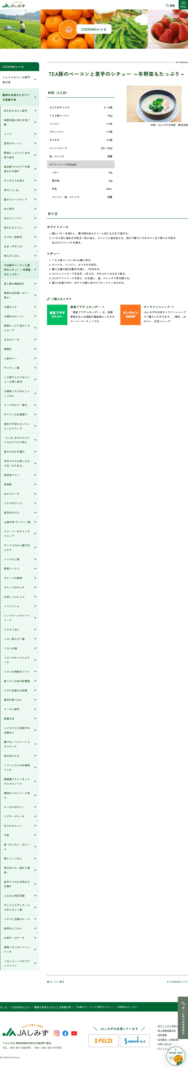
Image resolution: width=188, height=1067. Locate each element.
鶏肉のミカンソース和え (17, 795)
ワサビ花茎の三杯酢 (15, 690)
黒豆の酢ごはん (13, 700)
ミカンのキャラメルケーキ (17, 660)
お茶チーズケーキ (14, 938)
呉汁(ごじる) (11, 190)
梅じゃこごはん (13, 858)
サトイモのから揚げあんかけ (17, 547)
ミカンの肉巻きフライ (17, 671)
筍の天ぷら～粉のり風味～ (17, 870)
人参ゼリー (10, 358)
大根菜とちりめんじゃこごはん (17, 393)
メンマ (8, 134)
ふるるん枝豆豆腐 (14, 895)
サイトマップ (165, 1048)
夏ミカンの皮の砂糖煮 (17, 681)
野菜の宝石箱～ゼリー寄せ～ (17, 295)
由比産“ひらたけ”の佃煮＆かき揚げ (17, 169)
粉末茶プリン (12, 475)
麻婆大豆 (9, 718)
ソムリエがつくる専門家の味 (16, 79)
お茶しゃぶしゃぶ (14, 597)
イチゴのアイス (13, 503)
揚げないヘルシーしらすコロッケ (17, 744)
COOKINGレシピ (13, 67)
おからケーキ (12, 494)
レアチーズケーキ (14, 816)
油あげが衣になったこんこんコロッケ (17, 426)
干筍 (6, 835)
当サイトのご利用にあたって (173, 1026)
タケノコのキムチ (14, 587)
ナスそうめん (12, 629)
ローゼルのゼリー (14, 807)
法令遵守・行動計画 (168, 1039)
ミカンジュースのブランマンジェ (17, 963)
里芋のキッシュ (13, 143)
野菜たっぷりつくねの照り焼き (17, 155)
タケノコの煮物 (13, 578)
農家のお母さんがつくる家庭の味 (16, 97)
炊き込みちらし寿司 (15, 110)
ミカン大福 (10, 648)
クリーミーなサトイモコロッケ (17, 533)
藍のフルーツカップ (15, 199)
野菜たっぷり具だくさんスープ (17, 328)
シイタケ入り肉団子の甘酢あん (17, 730)
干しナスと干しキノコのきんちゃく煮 (17, 907)
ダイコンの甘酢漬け (15, 414)
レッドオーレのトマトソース (17, 618)
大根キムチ (10, 307)
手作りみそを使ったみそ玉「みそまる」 (17, 463)
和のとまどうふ (13, 227)
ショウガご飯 (12, 559)
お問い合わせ (165, 1043)
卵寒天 (8, 349)
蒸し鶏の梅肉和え (14, 283)
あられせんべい (13, 826)
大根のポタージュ (14, 316)
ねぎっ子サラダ (13, 246)
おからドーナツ (13, 218)
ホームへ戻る (57, 981)
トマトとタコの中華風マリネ (17, 767)
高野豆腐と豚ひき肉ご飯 (17, 122)
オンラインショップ (157, 307)
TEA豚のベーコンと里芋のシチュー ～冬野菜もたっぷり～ (17, 269)
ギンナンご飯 (12, 368)
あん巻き (9, 209)
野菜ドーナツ (12, 568)
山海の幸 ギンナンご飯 (17, 522)
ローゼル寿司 (12, 709)
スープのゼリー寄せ (15, 405)
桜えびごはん (12, 256)
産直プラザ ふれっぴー (85, 307)
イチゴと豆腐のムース (17, 919)
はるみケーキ (12, 339)
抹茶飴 (8, 484)
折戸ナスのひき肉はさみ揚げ (17, 884)
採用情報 (162, 1035)
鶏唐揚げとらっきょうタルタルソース (17, 781)
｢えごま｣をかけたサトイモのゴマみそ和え (17, 440)
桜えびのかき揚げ (14, 451)
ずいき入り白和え (14, 180)
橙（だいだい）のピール (17, 847)
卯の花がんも (12, 756)
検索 (172, 5)
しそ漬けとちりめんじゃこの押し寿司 (17, 379)
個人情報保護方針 (167, 1030)
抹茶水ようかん (13, 928)
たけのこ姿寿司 (13, 237)
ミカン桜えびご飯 (14, 639)
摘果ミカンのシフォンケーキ (17, 949)
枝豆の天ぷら (12, 512)
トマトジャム (12, 606)
